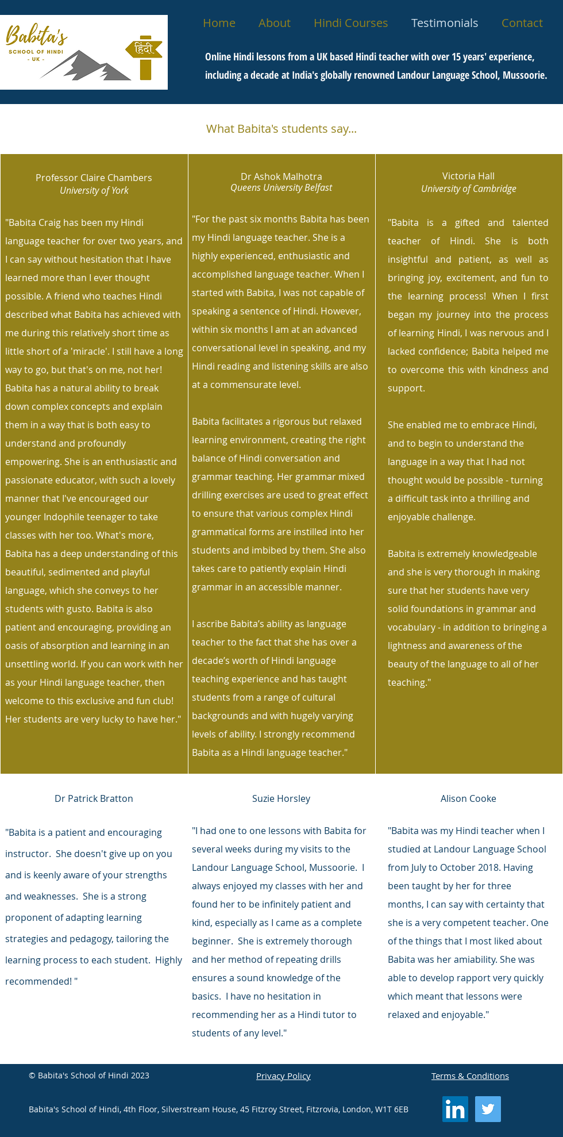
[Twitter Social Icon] (488, 1109)
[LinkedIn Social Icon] (455, 1109)
